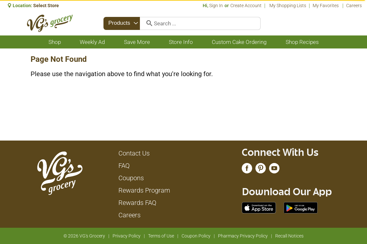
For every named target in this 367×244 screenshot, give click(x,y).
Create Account (246, 5)
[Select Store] (46, 5)
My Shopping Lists (287, 5)
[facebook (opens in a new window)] (247, 170)
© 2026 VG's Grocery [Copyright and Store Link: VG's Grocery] (84, 235)
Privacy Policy (127, 235)
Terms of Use (161, 235)
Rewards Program (144, 190)
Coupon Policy (196, 235)
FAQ (124, 165)
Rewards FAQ (137, 203)
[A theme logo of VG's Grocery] (50, 23)
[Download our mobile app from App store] (259, 207)
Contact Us (134, 153)
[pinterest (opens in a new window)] (260, 170)
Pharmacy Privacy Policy (243, 235)
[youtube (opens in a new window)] (274, 170)
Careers (354, 5)
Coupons (131, 178)
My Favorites (326, 5)
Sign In (216, 5)
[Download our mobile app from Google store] (301, 207)
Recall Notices (289, 235)
